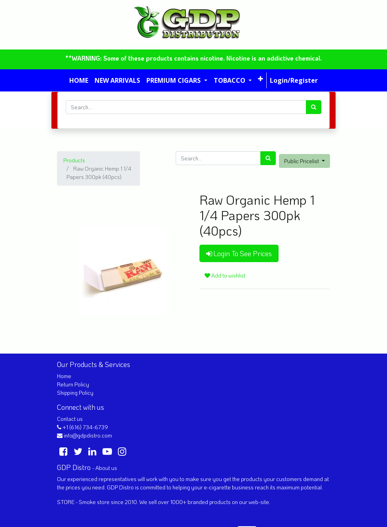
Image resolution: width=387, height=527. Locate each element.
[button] (260, 78)
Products (74, 160)
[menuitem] (78, 80)
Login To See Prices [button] (239, 253)
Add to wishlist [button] (225, 275)
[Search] (313, 107)
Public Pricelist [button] (302, 161)
